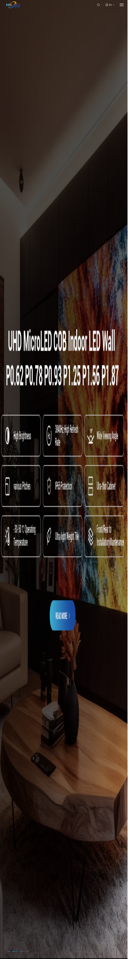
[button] (10, 951)
